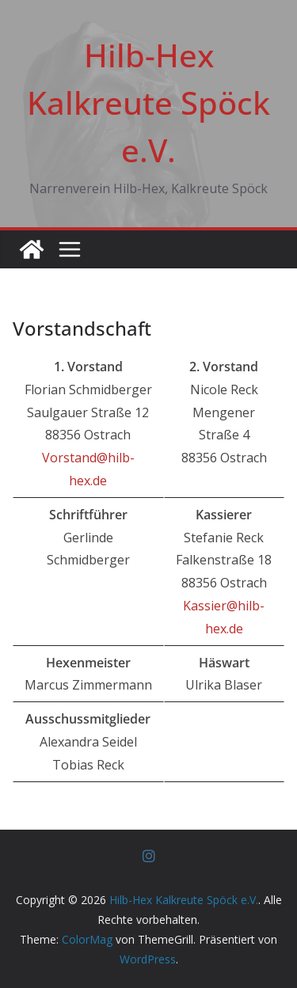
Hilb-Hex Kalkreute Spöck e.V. (148, 102)
